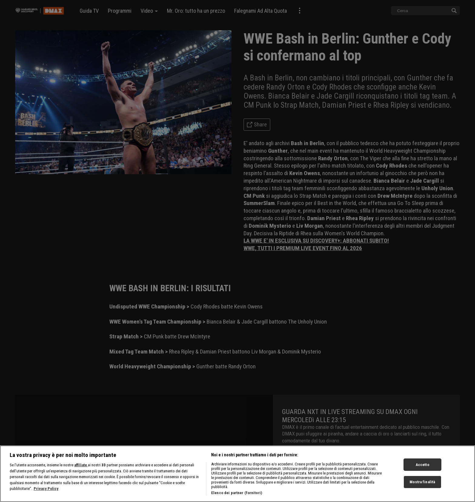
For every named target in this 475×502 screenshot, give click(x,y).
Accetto (422, 470)
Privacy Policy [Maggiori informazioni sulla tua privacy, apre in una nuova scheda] (46, 494)
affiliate (81, 471)
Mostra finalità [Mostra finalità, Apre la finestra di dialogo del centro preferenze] (422, 488)
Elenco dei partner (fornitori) (236, 499)
